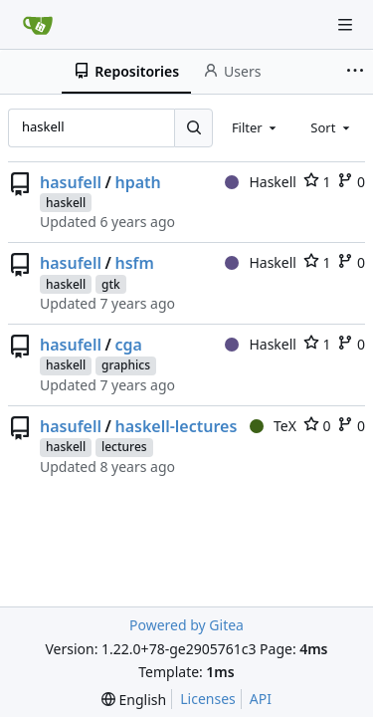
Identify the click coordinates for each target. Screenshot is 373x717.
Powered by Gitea (186, 624)
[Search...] (193, 127)
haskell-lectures (175, 426)
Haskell (260, 181)
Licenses (208, 698)
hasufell (70, 182)
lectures (124, 446)
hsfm (133, 263)
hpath (137, 182)
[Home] (38, 25)
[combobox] (255, 127)
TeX (273, 425)
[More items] (357, 72)
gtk (110, 284)
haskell (66, 202)
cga (127, 345)
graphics (125, 365)
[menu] (133, 699)
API (261, 698)
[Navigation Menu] (345, 25)
